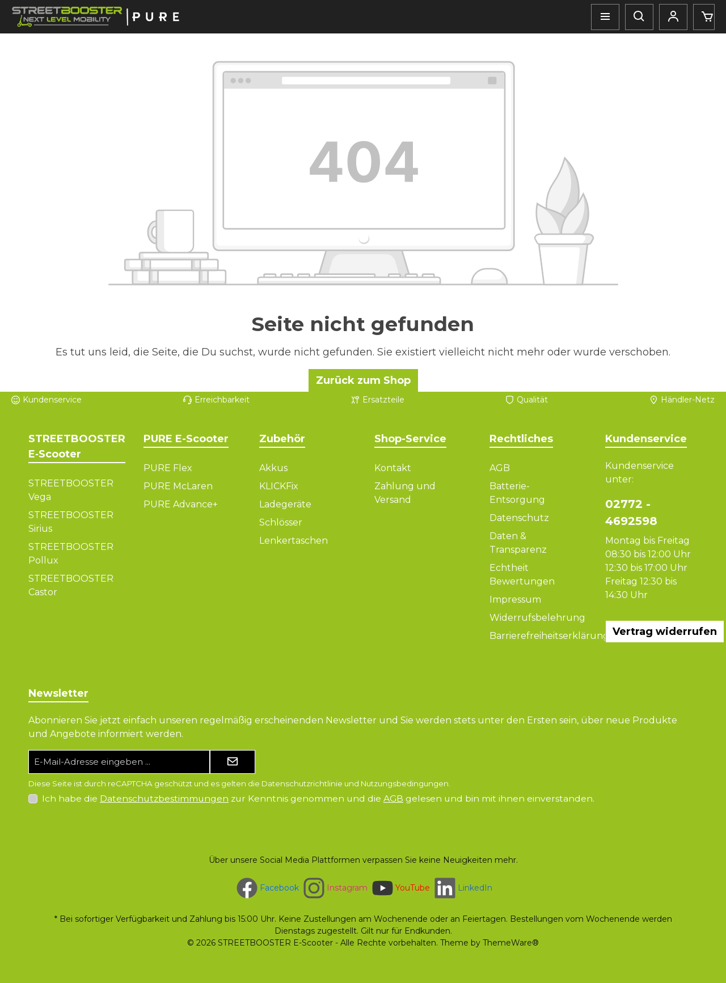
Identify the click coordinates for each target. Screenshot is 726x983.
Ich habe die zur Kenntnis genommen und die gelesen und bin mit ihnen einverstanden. (318, 798)
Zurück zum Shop (363, 380)
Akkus (273, 468)
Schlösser (280, 522)
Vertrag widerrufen (665, 631)
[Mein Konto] (673, 17)
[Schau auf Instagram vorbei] (334, 888)
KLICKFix (278, 486)
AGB (499, 468)
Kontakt (392, 468)
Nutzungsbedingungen (405, 783)
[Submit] (232, 762)
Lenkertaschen (293, 540)
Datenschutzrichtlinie (302, 783)
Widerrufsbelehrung (537, 617)
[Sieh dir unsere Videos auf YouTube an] (400, 888)
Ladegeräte (285, 504)
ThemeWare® (511, 943)
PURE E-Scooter (186, 439)
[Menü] (605, 17)
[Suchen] (639, 17)
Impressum (515, 599)
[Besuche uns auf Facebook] (266, 888)
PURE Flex (167, 468)
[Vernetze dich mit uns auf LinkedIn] (462, 888)
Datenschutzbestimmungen (164, 798)
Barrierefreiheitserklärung (549, 635)
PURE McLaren (178, 486)
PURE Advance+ (180, 504)
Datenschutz (519, 517)
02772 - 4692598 (631, 512)
